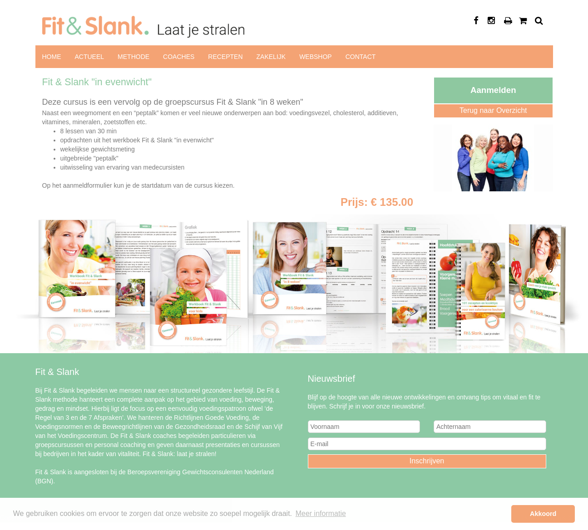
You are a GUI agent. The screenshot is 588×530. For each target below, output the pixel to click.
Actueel (89, 56)
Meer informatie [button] (321, 513)
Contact (361, 56)
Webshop (315, 56)
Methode (133, 56)
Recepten (225, 56)
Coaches (178, 56)
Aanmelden (493, 90)
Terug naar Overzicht (493, 110)
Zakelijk (271, 56)
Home (51, 56)
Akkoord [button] (543, 513)
